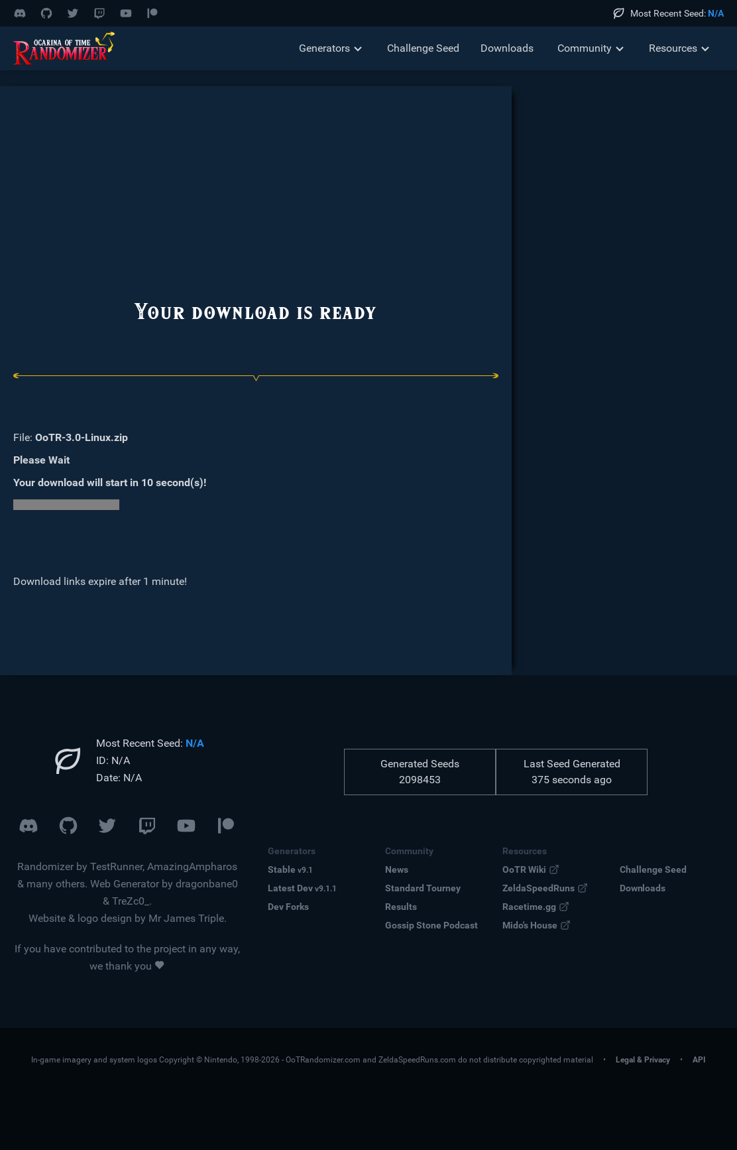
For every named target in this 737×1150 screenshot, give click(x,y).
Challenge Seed (423, 48)
